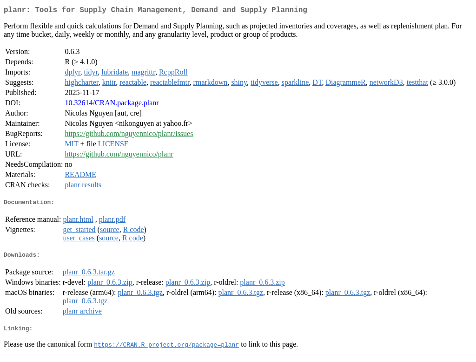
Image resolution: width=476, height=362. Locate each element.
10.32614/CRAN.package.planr (112, 105)
